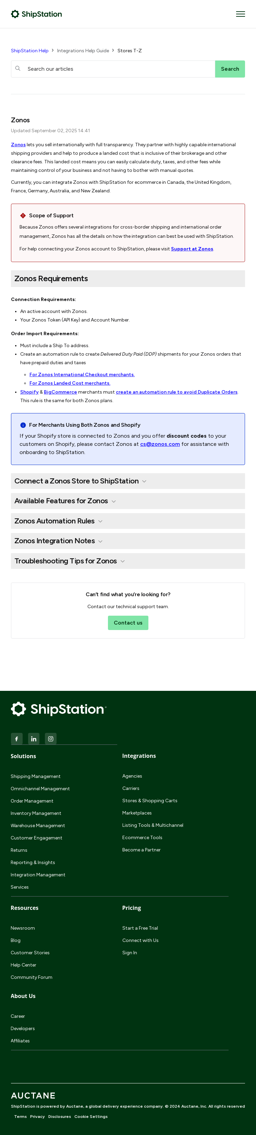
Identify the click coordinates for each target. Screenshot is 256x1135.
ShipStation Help (30, 51)
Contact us (128, 622)
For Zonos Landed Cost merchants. (69, 383)
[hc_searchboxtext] (113, 69)
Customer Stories (30, 953)
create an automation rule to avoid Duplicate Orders (176, 392)
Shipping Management (36, 776)
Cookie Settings (91, 1116)
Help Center (23, 965)
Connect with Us (140, 940)
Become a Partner (141, 850)
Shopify (29, 392)
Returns (19, 850)
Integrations (139, 756)
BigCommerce (60, 392)
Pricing (131, 908)
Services (20, 887)
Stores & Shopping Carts (150, 801)
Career (18, 1016)
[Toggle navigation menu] (240, 14)
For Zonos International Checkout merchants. (82, 375)
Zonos (18, 145)
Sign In (129, 953)
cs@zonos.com (160, 444)
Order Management (32, 801)
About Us (23, 996)
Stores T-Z (130, 51)
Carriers (130, 788)
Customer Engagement (36, 838)
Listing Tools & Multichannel (152, 825)
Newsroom (23, 928)
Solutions (23, 756)
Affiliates (20, 1041)
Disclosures (59, 1116)
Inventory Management (36, 813)
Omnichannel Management (40, 789)
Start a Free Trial (140, 928)
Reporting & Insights (33, 862)
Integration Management (38, 875)
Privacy (37, 1116)
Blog (16, 940)
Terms (20, 1116)
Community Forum (31, 977)
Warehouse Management (38, 826)
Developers (23, 1028)
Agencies (132, 776)
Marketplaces (137, 813)
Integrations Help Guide (83, 51)
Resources (24, 908)
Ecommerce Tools (142, 837)
